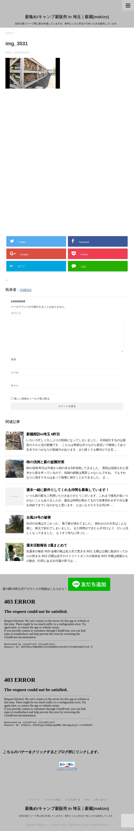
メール (15, 372)
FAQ (87, 799)
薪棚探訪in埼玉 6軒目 (43, 434)
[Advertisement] (35, 132)
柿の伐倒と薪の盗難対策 (45, 462)
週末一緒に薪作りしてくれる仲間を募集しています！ (67, 490)
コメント (16, 312)
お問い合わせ (100, 799)
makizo (25, 290)
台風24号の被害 (38, 517)
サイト (15, 385)
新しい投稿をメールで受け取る (32, 398)
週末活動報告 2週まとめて (46, 545)
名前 (13, 359)
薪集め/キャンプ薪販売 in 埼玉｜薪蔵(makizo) (67, 17)
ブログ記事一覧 (72, 799)
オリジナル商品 (52, 799)
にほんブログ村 (67, 768)
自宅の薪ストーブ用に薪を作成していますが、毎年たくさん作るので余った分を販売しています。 (67, 816)
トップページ (33, 799)
